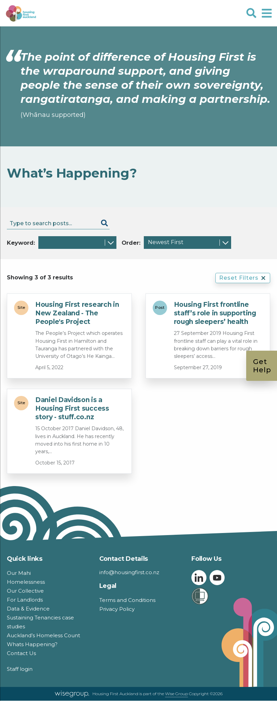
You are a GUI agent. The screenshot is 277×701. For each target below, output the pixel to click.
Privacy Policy (117, 609)
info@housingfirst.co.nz (129, 572)
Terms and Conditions (127, 600)
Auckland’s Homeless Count (43, 635)
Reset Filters (242, 278)
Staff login (20, 669)
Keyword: (21, 242)
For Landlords (25, 599)
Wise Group (176, 693)
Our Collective (25, 591)
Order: (131, 242)
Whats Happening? (32, 644)
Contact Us (21, 653)
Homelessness (26, 582)
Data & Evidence (28, 608)
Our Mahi (19, 573)
